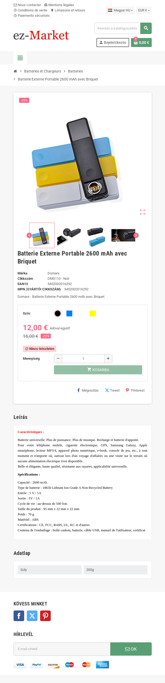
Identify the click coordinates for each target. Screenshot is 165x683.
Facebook (19, 615)
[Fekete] (57, 313)
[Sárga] (92, 313)
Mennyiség (31, 358)
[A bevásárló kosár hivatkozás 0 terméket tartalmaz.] (141, 42)
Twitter (32, 615)
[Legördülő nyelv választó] (120, 10)
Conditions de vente (30, 10)
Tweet (112, 390)
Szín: (27, 313)
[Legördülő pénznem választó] (143, 10)
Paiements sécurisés (32, 16)
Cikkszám (25, 279)
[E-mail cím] (62, 649)
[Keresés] (122, 28)
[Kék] (69, 313)
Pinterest (135, 390)
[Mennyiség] (83, 358)
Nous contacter (27, 5)
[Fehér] (81, 313)
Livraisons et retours (67, 10)
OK (131, 649)
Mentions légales (59, 5)
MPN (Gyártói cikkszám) (39, 289)
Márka (22, 273)
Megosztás (88, 390)
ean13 (23, 284)
